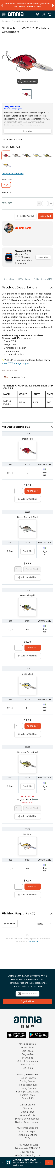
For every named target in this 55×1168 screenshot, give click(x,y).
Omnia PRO (28, 1096)
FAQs (27, 1135)
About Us (27, 1106)
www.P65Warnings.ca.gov (15, 361)
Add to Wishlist (25, 213)
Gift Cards (27, 1065)
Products (6, 19)
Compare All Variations (12, 171)
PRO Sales (27, 1055)
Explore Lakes (27, 1092)
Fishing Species (28, 1085)
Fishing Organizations (27, 1089)
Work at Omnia (27, 1112)
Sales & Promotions (27, 1058)
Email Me (27, 548)
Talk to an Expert (27, 1129)
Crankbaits (32, 19)
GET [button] (49, 1162)
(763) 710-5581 (27, 1149)
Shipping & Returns (27, 1132)
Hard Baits (19, 19)
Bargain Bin (28, 1051)
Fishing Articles (27, 1079)
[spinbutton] (19, 488)
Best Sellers (27, 1048)
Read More (27, 128)
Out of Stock (32, 567)
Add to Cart (45, 213)
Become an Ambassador (27, 1116)
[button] (27, 285)
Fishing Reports (28, 1075)
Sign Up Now (27, 999)
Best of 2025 (27, 1062)
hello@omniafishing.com (27, 1152)
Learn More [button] (43, 254)
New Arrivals (27, 1045)
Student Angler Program (27, 1119)
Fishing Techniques (27, 1082)
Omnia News (27, 1109)
